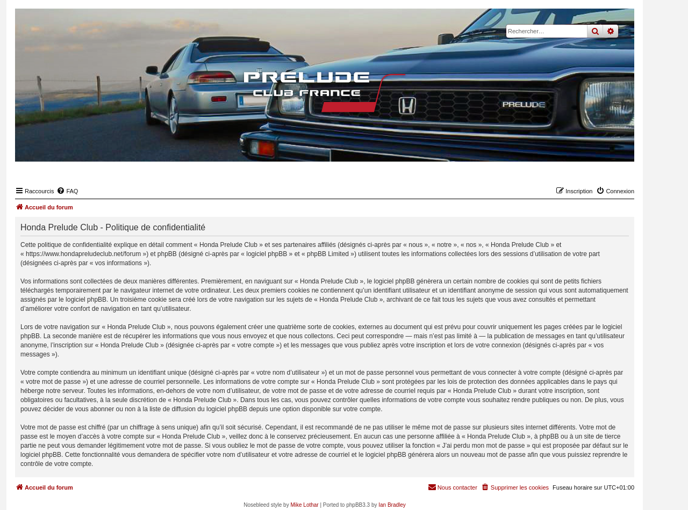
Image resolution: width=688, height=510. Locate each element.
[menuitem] (67, 191)
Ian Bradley (392, 505)
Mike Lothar (304, 505)
